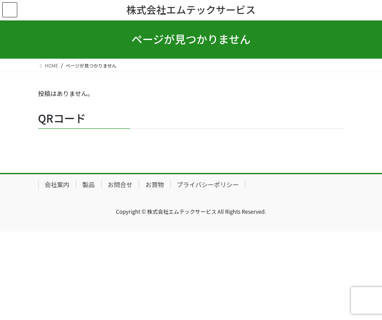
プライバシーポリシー (208, 184)
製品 (89, 184)
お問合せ (120, 184)
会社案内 (57, 184)
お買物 (155, 184)
